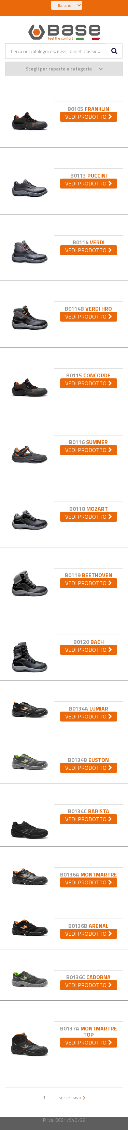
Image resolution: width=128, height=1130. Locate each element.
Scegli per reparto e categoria (64, 68)
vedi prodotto (85, 117)
